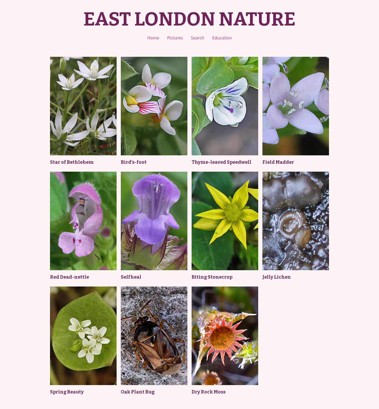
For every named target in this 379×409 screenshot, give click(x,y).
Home (153, 38)
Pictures (175, 38)
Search (197, 38)
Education (222, 38)
